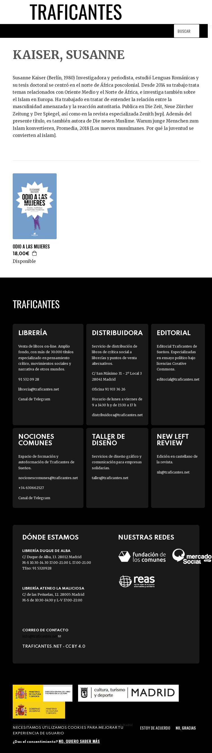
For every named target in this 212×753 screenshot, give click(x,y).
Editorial (174, 333)
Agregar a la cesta (34, 253)
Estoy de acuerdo (155, 728)
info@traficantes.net (41, 636)
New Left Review (173, 440)
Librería (32, 333)
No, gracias (186, 728)
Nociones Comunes (36, 440)
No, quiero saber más (79, 741)
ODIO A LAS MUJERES (31, 247)
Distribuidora (117, 333)
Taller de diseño (108, 440)
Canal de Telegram (34, 399)
